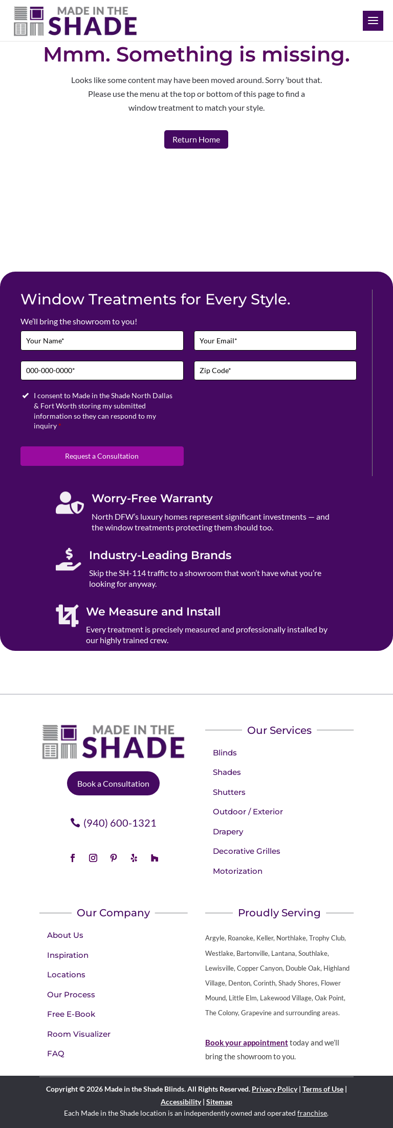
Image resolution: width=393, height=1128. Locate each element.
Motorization (238, 871)
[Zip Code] (275, 371)
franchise (312, 1113)
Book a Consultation (113, 783)
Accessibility (181, 1101)
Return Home (196, 139)
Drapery (228, 831)
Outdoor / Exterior (248, 811)
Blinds (225, 752)
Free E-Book (71, 1014)
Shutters (229, 792)
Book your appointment (246, 1042)
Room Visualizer (79, 1034)
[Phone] (102, 371)
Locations (66, 974)
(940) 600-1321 (120, 822)
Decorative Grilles (246, 851)
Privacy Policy (274, 1088)
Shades (227, 772)
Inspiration (68, 955)
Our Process (71, 994)
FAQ (55, 1053)
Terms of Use (322, 1088)
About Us (65, 935)
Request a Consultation (102, 456)
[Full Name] (102, 341)
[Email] (275, 341)
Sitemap (219, 1101)
